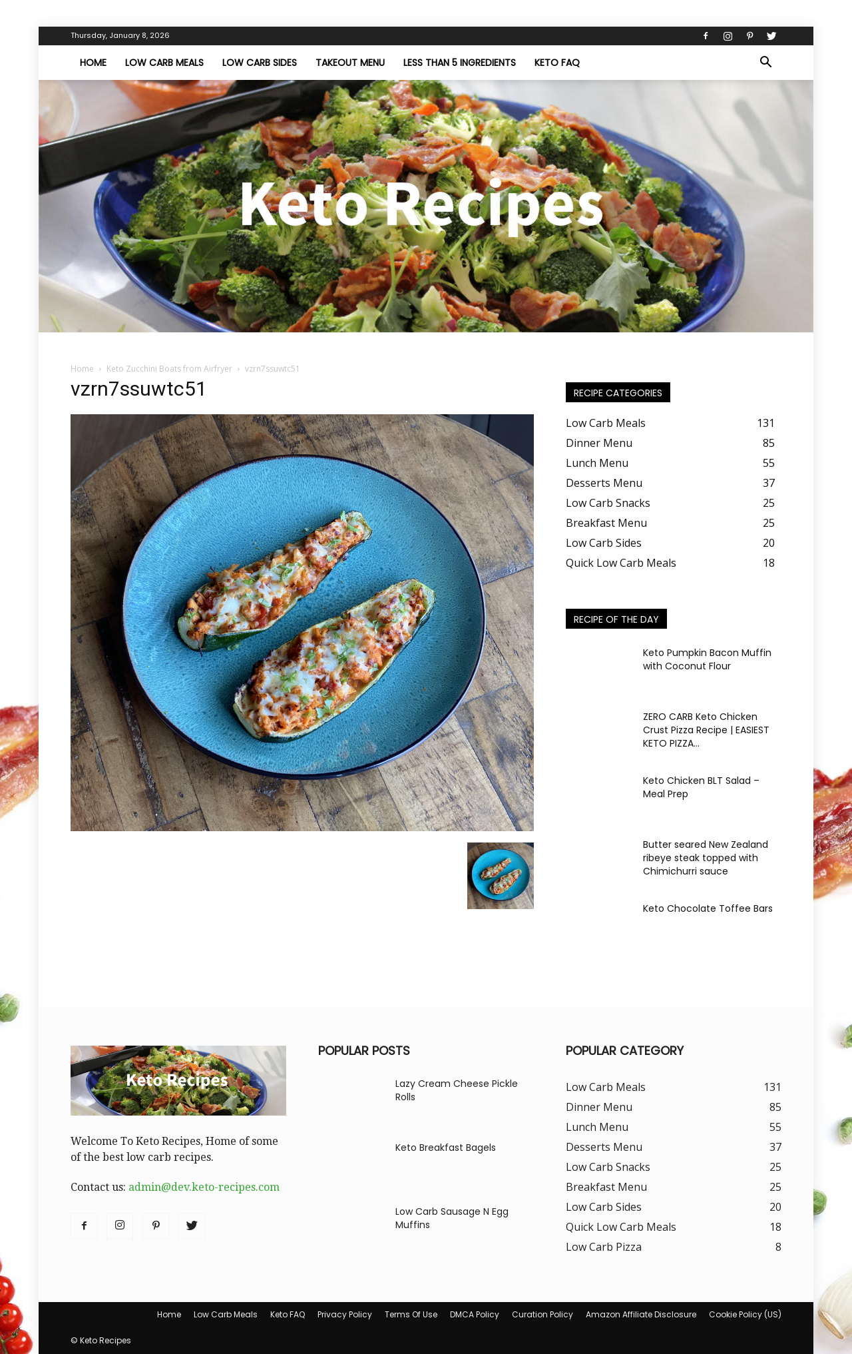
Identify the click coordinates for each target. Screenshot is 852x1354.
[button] (765, 63)
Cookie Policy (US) (745, 1314)
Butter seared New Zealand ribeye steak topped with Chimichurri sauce (705, 858)
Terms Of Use (411, 1314)
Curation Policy (542, 1314)
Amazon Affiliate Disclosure (641, 1314)
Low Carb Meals (164, 62)
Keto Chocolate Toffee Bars (708, 908)
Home (93, 62)
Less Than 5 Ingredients (459, 62)
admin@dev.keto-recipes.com (204, 1187)
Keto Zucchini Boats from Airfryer (169, 368)
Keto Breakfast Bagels (445, 1147)
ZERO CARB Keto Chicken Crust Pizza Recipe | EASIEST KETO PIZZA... (706, 730)
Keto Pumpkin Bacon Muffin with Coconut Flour (707, 659)
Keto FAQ (557, 62)
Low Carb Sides (259, 62)
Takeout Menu (350, 62)
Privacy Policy (345, 1314)
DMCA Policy (474, 1314)
